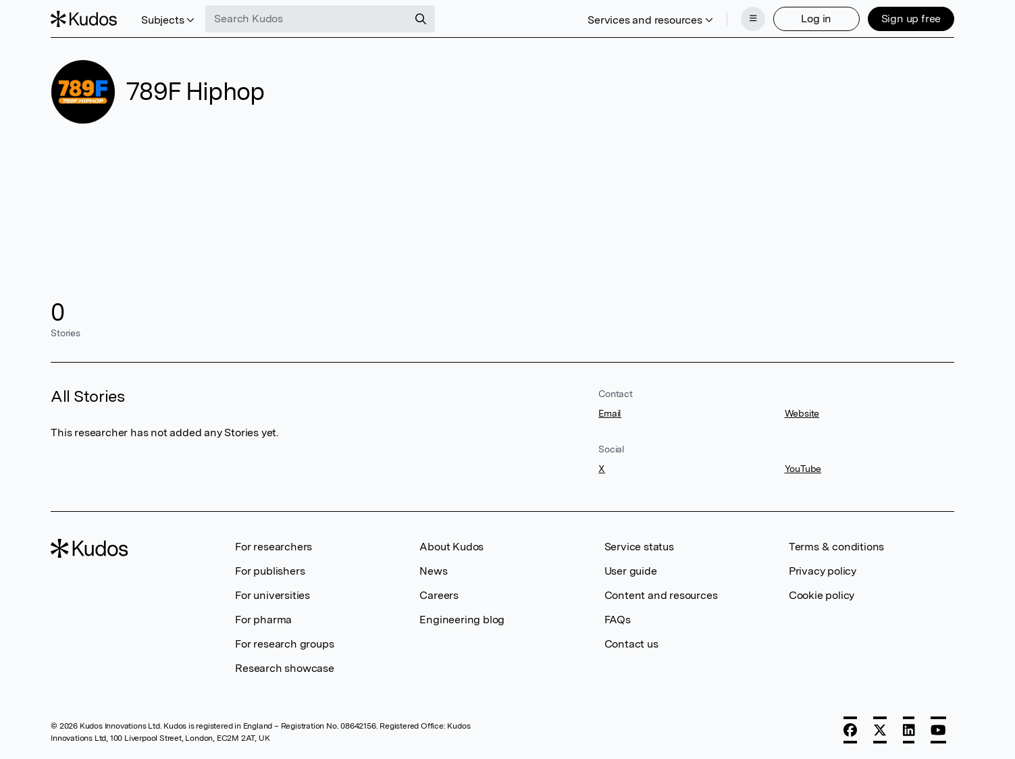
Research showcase (284, 668)
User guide (630, 571)
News (433, 571)
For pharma (263, 619)
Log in (816, 18)
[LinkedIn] (909, 729)
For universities (272, 595)
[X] (880, 729)
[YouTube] (938, 729)
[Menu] (753, 19)
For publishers (270, 571)
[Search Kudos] (306, 19)
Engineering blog (461, 619)
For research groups (284, 643)
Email (609, 413)
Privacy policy (822, 571)
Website (802, 413)
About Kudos (451, 546)
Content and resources (661, 595)
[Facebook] (850, 729)
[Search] (420, 19)
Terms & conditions (836, 546)
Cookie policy (821, 595)
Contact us (631, 643)
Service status (639, 546)
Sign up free (911, 18)
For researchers (273, 546)
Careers (439, 595)
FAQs (617, 619)
